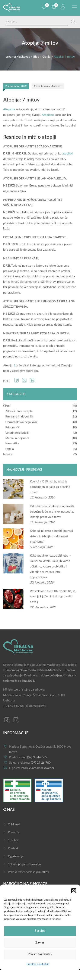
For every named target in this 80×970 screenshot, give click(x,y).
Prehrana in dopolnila (19, 416)
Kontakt (13, 848)
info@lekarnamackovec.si (37, 768)
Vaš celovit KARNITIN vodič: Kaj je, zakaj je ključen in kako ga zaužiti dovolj (53, 596)
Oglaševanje (15, 856)
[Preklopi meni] (74, 7)
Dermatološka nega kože (21, 422)
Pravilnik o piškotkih (38, 964)
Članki (7, 405)
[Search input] (37, 21)
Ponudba (14, 832)
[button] (73, 890)
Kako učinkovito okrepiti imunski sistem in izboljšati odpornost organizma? (51, 536)
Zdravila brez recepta (19, 411)
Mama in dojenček (17, 438)
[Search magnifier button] (73, 21)
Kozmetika (12, 443)
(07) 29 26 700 (41, 762)
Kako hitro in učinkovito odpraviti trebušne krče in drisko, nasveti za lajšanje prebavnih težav (52, 512)
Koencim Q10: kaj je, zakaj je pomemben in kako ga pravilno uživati (50, 487)
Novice (7, 454)
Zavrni (40, 942)
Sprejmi (40, 930)
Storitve (13, 840)
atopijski (67, 153)
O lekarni (14, 824)
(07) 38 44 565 (37, 757)
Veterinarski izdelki (17, 432)
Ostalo (9, 449)
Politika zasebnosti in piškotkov (28, 872)
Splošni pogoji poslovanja (24, 864)
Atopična (9, 109)
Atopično (48, 114)
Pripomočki (12, 427)
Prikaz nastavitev (40, 954)
